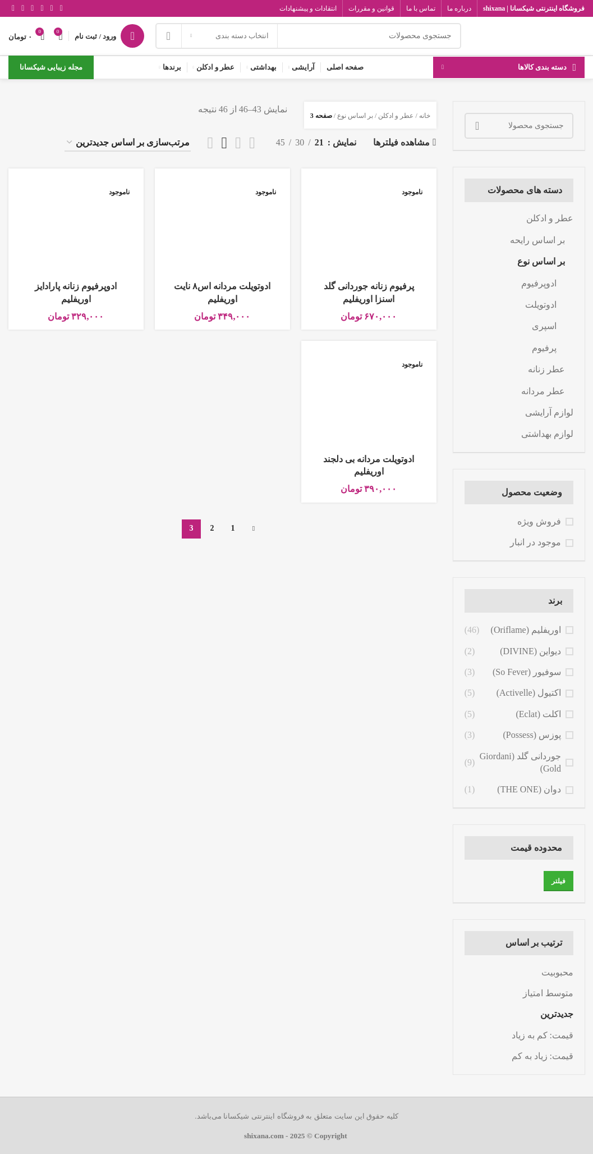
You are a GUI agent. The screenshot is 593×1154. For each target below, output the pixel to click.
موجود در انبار (535, 542)
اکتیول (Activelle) (529, 692)
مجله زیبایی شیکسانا (51, 67)
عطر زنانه (546, 369)
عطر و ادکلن (549, 218)
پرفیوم (544, 348)
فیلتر (558, 881)
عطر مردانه (543, 391)
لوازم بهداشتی (547, 434)
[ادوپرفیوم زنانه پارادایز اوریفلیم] (76, 226)
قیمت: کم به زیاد (542, 1035)
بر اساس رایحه (537, 240)
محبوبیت (557, 972)
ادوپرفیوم (539, 283)
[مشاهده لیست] (252, 143)
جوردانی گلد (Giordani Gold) (520, 762)
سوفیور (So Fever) (527, 672)
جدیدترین (556, 1014)
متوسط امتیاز (548, 993)
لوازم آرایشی (549, 412)
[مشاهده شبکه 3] (224, 143)
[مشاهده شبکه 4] (211, 143)
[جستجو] (308, 36)
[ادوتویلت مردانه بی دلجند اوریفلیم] (369, 398)
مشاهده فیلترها (401, 142)
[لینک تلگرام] (13, 8)
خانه (424, 116)
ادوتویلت (541, 304)
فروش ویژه (539, 521)
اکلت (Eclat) (538, 714)
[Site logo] (528, 35)
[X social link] (52, 8)
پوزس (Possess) (532, 735)
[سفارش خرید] (128, 143)
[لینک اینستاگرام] (42, 8)
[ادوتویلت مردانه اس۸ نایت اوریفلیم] (222, 226)
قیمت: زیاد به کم (542, 1056)
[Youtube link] (32, 8)
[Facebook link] (61, 8)
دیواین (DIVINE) (530, 651)
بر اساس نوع (541, 261)
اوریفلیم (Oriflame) (526, 630)
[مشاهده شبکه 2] (238, 143)
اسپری (544, 326)
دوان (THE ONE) (529, 789)
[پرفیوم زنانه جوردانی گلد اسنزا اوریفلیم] (369, 226)
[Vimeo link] (22, 8)
